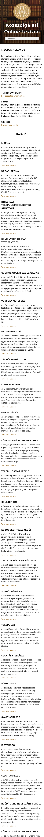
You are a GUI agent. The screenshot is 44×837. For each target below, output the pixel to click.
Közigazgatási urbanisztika (13, 96)
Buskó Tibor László (9, 125)
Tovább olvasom (8, 165)
